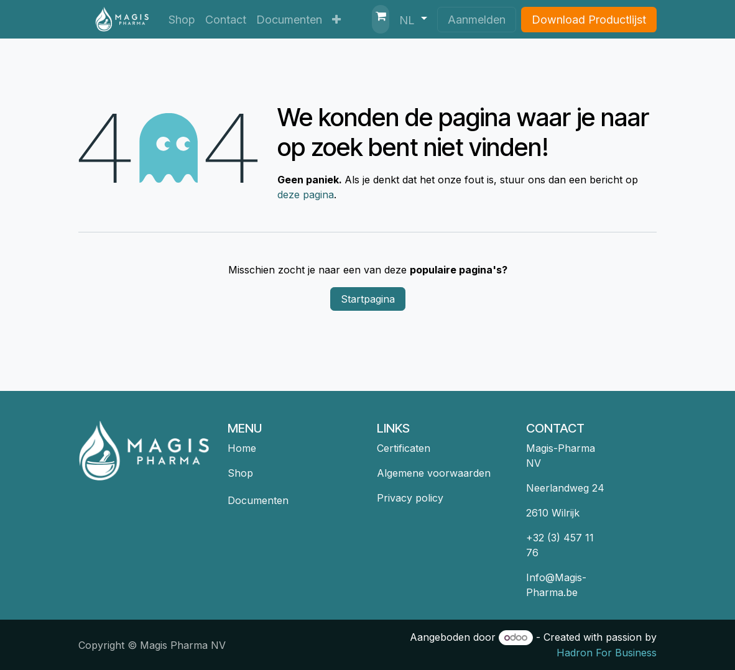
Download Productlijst (589, 19)
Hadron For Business (607, 652)
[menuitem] (182, 19)
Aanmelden (477, 19)
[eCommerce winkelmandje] (380, 19)
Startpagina (368, 299)
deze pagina (305, 194)
